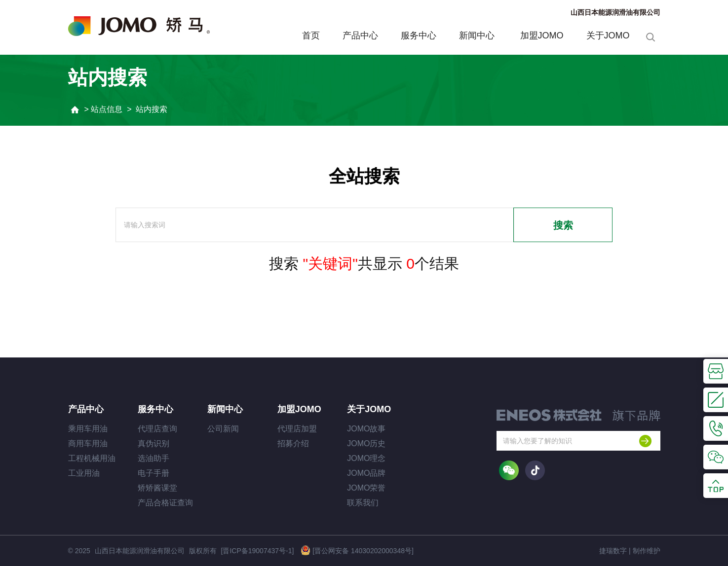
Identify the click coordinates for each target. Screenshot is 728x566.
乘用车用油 (88, 428)
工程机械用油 (91, 458)
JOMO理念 (366, 458)
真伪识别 (153, 443)
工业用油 (84, 473)
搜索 (563, 225)
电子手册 (153, 473)
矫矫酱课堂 (157, 488)
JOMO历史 (366, 443)
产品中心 (360, 35)
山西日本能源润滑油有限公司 (615, 12)
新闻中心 (478, 35)
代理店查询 (157, 428)
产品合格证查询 (165, 502)
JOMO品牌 (366, 473)
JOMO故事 (366, 428)
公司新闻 (223, 428)
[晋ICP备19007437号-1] (257, 551)
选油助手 (153, 458)
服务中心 (418, 35)
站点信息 (106, 109)
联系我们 (363, 502)
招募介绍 (293, 443)
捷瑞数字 (613, 551)
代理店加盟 (297, 428)
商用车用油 (88, 443)
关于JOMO (608, 35)
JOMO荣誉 (366, 488)
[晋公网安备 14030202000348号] (357, 550)
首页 (311, 35)
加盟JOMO (542, 35)
